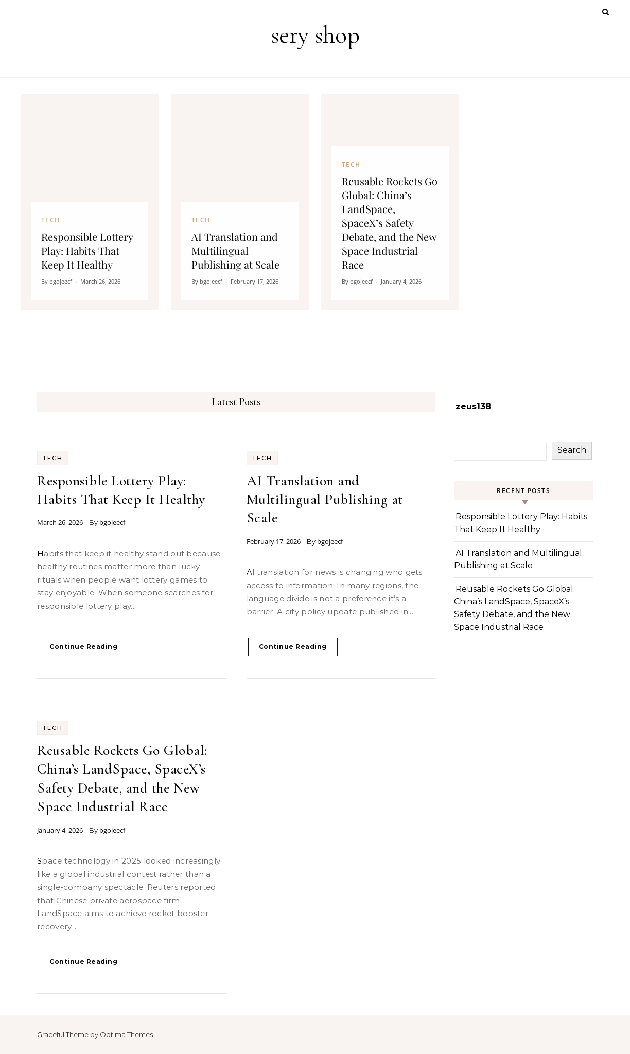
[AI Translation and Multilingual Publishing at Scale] (240, 202)
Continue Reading (83, 647)
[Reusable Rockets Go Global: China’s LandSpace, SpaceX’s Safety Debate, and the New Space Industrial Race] (390, 202)
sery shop (315, 35)
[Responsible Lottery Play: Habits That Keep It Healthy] (90, 202)
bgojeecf (112, 522)
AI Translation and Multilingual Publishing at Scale (325, 499)
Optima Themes (126, 1034)
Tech (53, 458)
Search (571, 450)
